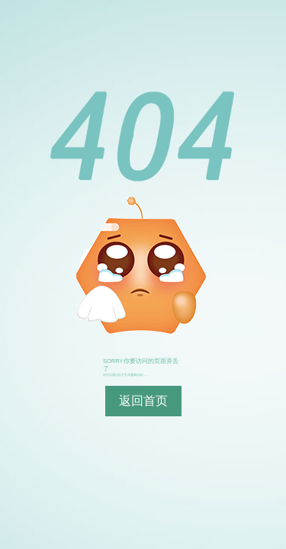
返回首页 (143, 400)
